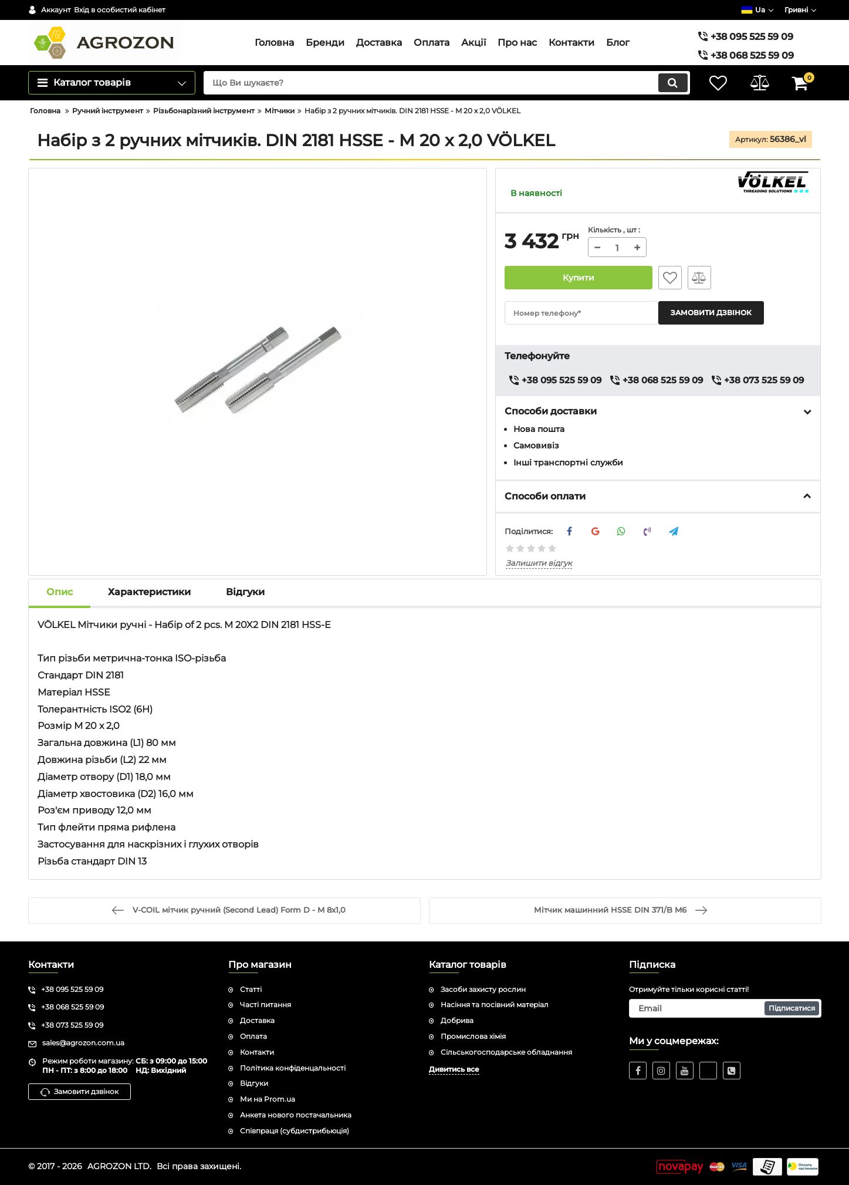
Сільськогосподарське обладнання (506, 1052)
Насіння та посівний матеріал (495, 1005)
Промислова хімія (473, 1036)
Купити (578, 277)
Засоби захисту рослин (483, 989)
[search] (447, 82)
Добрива (457, 1020)
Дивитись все (454, 1069)
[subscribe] (725, 1009)
